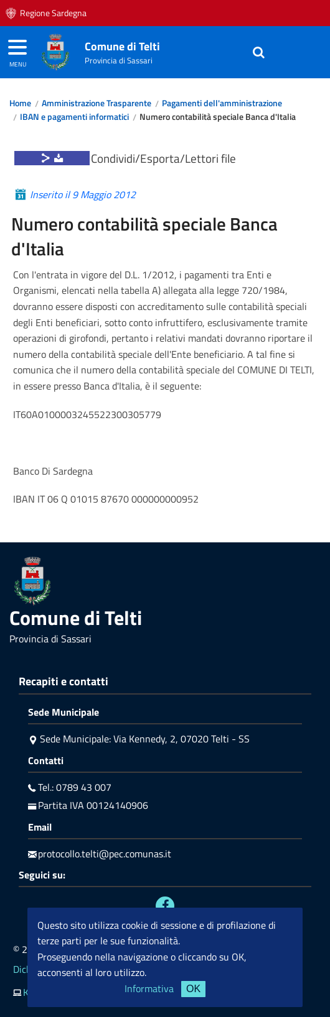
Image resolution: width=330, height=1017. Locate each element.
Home (20, 103)
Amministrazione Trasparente (96, 103)
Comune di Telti (122, 46)
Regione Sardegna (53, 13)
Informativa (149, 988)
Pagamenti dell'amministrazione (222, 103)
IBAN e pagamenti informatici (74, 117)
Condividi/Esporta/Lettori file (163, 158)
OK (193, 988)
